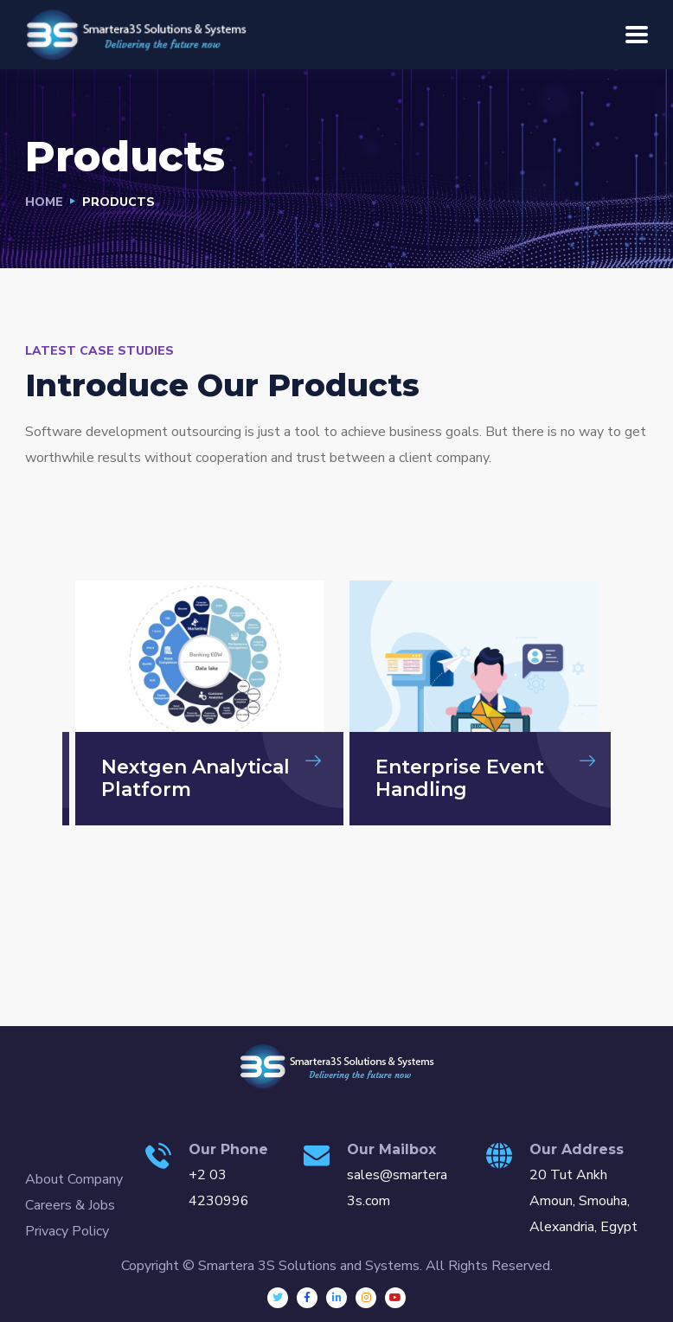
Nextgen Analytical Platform (195, 778)
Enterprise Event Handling (459, 778)
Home (44, 202)
